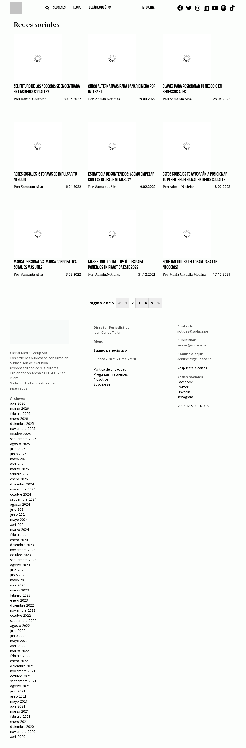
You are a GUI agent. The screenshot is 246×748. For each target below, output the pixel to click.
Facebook (185, 382)
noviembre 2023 (22, 549)
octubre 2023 (20, 555)
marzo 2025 (19, 469)
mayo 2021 (19, 701)
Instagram (185, 397)
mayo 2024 (19, 519)
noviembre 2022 (22, 610)
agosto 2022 (20, 625)
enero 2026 (19, 418)
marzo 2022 (19, 650)
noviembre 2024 (22, 489)
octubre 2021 (20, 676)
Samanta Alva (181, 99)
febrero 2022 (20, 656)
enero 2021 (19, 721)
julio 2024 (17, 509)
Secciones (59, 8)
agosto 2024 (20, 504)
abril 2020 (17, 736)
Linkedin (183, 392)
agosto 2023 (20, 565)
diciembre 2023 (22, 544)
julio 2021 (17, 691)
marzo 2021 (19, 711)
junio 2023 (18, 575)
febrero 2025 (20, 474)
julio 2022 (17, 630)
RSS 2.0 (193, 406)
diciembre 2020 (22, 726)
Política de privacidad (110, 369)
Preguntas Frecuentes (111, 374)
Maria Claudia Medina (188, 274)
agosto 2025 (20, 443)
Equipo (77, 8)
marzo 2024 (19, 529)
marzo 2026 (19, 408)
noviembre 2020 (22, 731)
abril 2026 (17, 403)
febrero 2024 (20, 534)
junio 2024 (18, 514)
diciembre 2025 (22, 423)
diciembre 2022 (22, 605)
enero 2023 (19, 600)
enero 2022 (19, 661)
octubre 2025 (20, 433)
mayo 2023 (19, 580)
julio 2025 (17, 448)
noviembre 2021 (22, 671)
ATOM (205, 406)
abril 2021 (17, 706)
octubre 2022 (20, 615)
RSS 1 (182, 406)
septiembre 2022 (23, 620)
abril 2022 (17, 645)
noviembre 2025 (22, 428)
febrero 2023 (20, 595)
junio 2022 (18, 635)
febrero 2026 (20, 413)
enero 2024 (19, 539)
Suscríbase (102, 384)
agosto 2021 (20, 686)
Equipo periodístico (110, 350)
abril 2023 (17, 585)
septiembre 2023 (23, 560)
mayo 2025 (19, 459)
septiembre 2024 (23, 499)
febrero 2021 (20, 716)
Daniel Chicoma (34, 99)
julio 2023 (17, 570)
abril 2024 (17, 524)
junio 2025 (18, 454)
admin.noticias (107, 99)
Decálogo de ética (100, 8)
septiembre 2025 (23, 438)
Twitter (182, 387)
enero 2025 (19, 479)
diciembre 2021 (22, 666)
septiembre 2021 (23, 681)
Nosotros (101, 379)
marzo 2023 (19, 590)
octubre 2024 (20, 494)
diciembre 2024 (22, 484)
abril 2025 (17, 464)
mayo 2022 (19, 640)
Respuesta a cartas (192, 368)
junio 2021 (18, 696)
